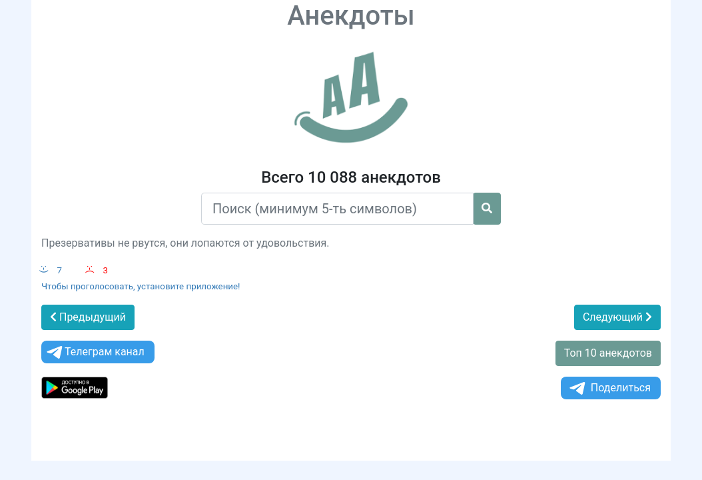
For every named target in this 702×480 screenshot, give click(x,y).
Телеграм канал (95, 352)
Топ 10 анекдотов (608, 353)
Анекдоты (351, 15)
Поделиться (609, 388)
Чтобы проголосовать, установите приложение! (140, 286)
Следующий (617, 317)
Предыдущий (88, 317)
